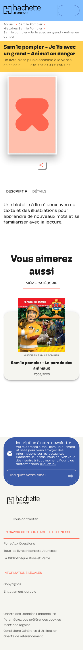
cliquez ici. (48, 464)
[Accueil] (22, 10)
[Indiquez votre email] (36, 476)
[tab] (17, 192)
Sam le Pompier (30, 24)
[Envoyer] (70, 476)
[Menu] (68, 10)
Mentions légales (17, 625)
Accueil (9, 24)
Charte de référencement (23, 636)
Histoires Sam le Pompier (23, 28)
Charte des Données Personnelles (30, 614)
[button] (49, 65)
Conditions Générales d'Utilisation (30, 631)
